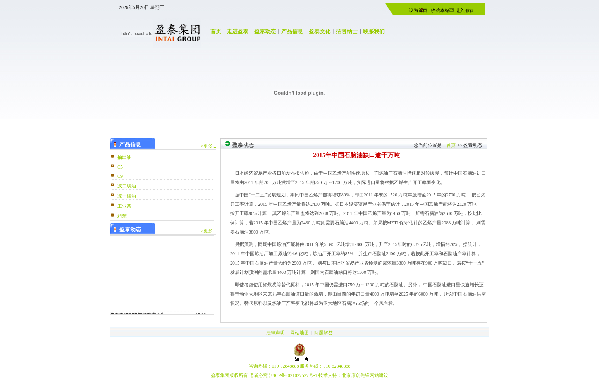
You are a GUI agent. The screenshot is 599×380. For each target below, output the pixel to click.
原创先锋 (360, 375)
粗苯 (122, 216)
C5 (120, 167)
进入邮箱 (464, 10)
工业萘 (124, 206)
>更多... (208, 146)
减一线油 (126, 196)
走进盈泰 (237, 31)
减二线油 (126, 186)
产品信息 (292, 31)
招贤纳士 (347, 31)
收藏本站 (440, 10)
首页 (215, 31)
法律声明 (275, 332)
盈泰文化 (319, 31)
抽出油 (124, 157)
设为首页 (418, 10)
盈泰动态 (265, 31)
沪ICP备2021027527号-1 (293, 375)
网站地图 (299, 332)
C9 (120, 176)
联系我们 (374, 31)
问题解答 (323, 332)
